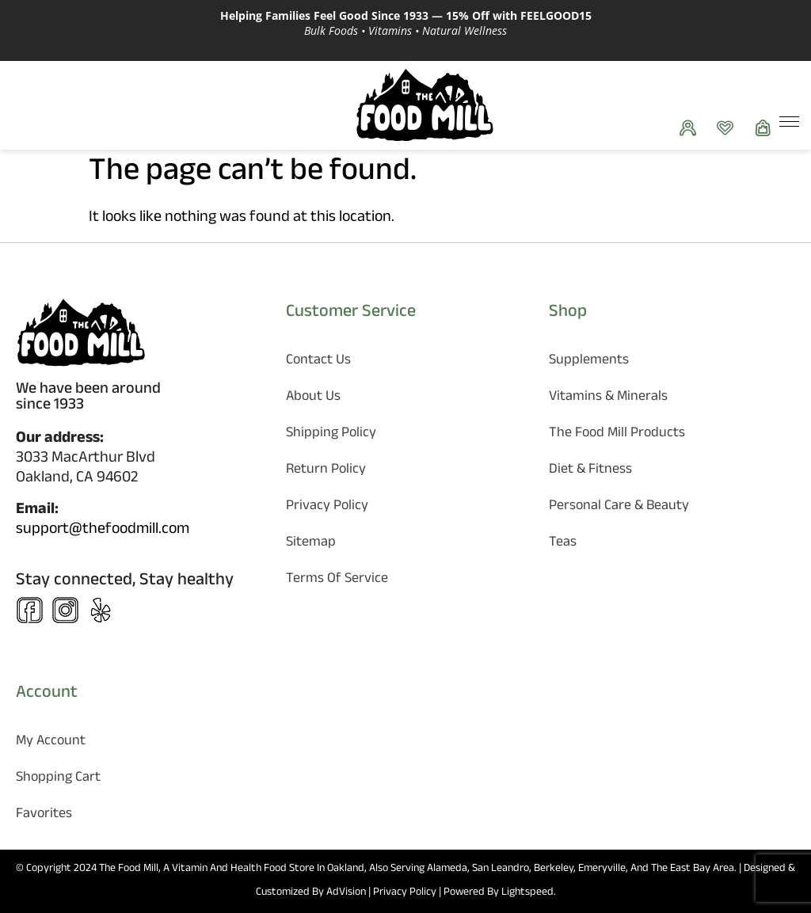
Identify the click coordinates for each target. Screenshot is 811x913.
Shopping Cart (58, 779)
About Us (313, 398)
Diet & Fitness (590, 470)
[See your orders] (692, 128)
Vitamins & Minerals (608, 398)
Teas (563, 543)
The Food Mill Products (617, 434)
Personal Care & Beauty (619, 507)
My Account (51, 742)
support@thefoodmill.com (102, 530)
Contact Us (318, 361)
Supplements (589, 361)
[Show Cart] (767, 128)
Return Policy (326, 470)
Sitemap (311, 543)
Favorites (44, 815)
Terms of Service (337, 580)
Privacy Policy (327, 507)
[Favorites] (729, 128)
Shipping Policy (331, 434)
